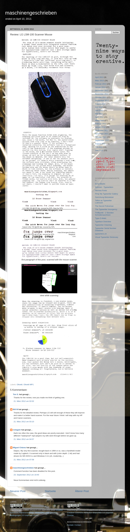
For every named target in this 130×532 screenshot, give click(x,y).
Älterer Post (82, 491)
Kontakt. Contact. (74, 525)
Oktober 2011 (100, 137)
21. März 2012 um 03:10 (24, 422)
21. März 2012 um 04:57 (24, 439)
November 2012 (101, 94)
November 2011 (101, 134)
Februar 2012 (100, 124)
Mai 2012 (99, 114)
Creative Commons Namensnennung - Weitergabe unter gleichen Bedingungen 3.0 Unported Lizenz (36, 512)
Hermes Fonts (101, 190)
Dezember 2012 (101, 91)
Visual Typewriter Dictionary (106, 237)
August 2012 (100, 104)
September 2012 (102, 101)
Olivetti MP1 (29, 384)
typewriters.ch (101, 234)
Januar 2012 (100, 127)
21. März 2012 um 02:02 (24, 401)
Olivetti (19, 384)
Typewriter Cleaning (103, 225)
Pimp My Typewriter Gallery (106, 194)
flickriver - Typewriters (104, 187)
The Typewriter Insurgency (106, 209)
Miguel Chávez (19, 448)
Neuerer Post (17, 491)
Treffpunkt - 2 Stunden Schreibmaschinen (104, 214)
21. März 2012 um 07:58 (24, 460)
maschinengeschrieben (31, 13)
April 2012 (99, 117)
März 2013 (99, 81)
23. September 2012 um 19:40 (26, 475)
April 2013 (99, 77)
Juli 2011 (99, 147)
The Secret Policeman (104, 206)
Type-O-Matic (100, 218)
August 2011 (100, 144)
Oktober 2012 (100, 97)
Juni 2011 (99, 150)
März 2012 (99, 120)
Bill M (15, 409)
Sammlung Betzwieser (104, 197)
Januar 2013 (100, 87)
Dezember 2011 (101, 130)
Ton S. (16, 394)
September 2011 (102, 140)
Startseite (50, 491)
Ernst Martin (100, 184)
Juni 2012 (99, 110)
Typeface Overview (103, 222)
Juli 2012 (99, 107)
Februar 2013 (100, 84)
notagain (17, 430)
